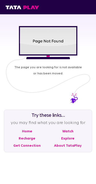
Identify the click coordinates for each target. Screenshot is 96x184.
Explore (67, 139)
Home (27, 131)
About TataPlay (68, 146)
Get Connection (27, 146)
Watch (67, 131)
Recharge (27, 139)
